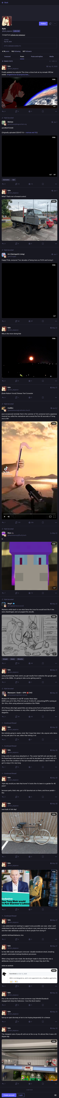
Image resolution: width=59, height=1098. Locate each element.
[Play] (4, 517)
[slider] (29, 513)
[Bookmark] (43, 111)
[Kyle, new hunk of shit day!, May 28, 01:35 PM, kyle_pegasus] (29, 830)
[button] (29, 470)
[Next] (56, 61)
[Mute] (8, 517)
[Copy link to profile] (50, 24)
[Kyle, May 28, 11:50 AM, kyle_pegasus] (29, 886)
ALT (54, 106)
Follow (43, 24)
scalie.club (16, 31)
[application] (29, 156)
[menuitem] (29, 470)
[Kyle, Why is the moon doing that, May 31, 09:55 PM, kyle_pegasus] (29, 354)
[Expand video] (50, 517)
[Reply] (4, 111)
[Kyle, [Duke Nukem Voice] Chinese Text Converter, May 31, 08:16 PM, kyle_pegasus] (29, 392)
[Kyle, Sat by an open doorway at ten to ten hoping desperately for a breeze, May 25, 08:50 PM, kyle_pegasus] (29, 1017)
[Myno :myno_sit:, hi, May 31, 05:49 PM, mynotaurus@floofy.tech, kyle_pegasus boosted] (29, 561)
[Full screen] (54, 517)
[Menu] (55, 24)
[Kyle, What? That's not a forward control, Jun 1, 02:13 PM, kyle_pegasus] (29, 217)
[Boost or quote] (17, 111)
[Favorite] (30, 111)
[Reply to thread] (4, 593)
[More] (56, 111)
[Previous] (50, 61)
